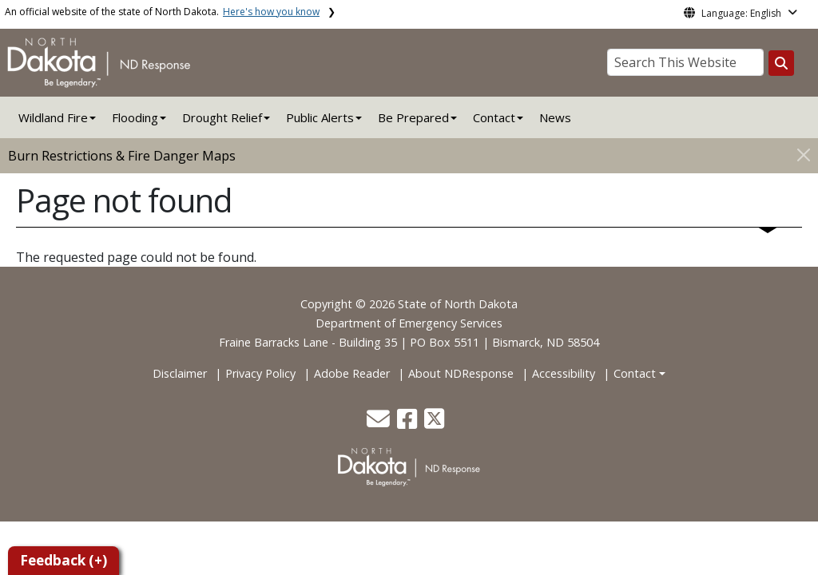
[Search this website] (781, 63)
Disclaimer (180, 373)
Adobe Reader (352, 373)
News (555, 117)
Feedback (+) (63, 560)
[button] (380, 422)
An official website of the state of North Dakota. (162, 11)
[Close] (803, 154)
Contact (635, 373)
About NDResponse (461, 373)
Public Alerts (320, 117)
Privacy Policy (260, 373)
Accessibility (563, 373)
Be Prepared (413, 117)
